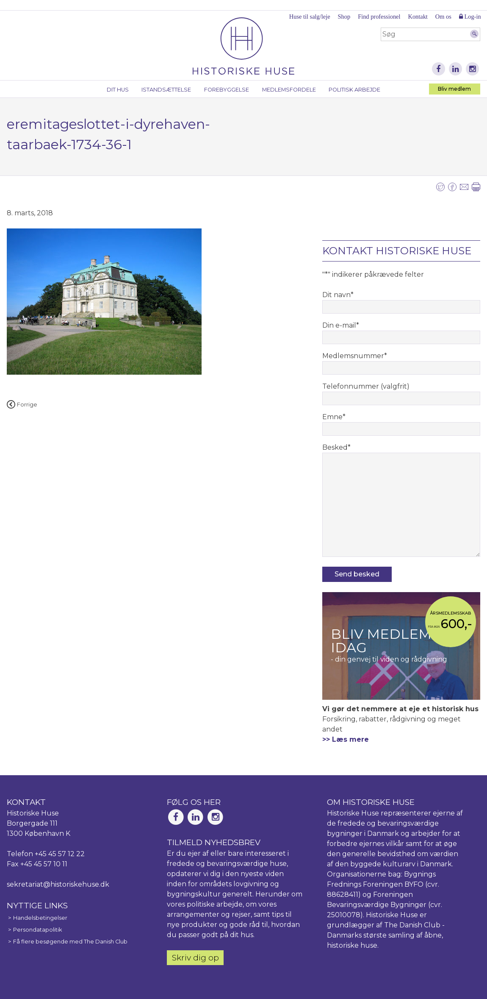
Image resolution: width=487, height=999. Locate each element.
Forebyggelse (226, 89)
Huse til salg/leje (309, 16)
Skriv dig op (195, 957)
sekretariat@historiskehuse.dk (58, 884)
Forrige (22, 404)
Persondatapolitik (37, 930)
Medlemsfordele (289, 89)
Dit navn (338, 295)
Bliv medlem (454, 89)
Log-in (470, 16)
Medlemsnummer (354, 356)
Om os (443, 16)
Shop (344, 16)
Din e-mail (340, 325)
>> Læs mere (345, 739)
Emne (334, 417)
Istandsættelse (166, 89)
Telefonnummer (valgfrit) (366, 386)
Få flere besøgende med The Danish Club (70, 941)
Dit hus (118, 89)
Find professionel (379, 16)
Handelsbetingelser (40, 918)
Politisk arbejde (354, 89)
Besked (336, 447)
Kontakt (417, 16)
